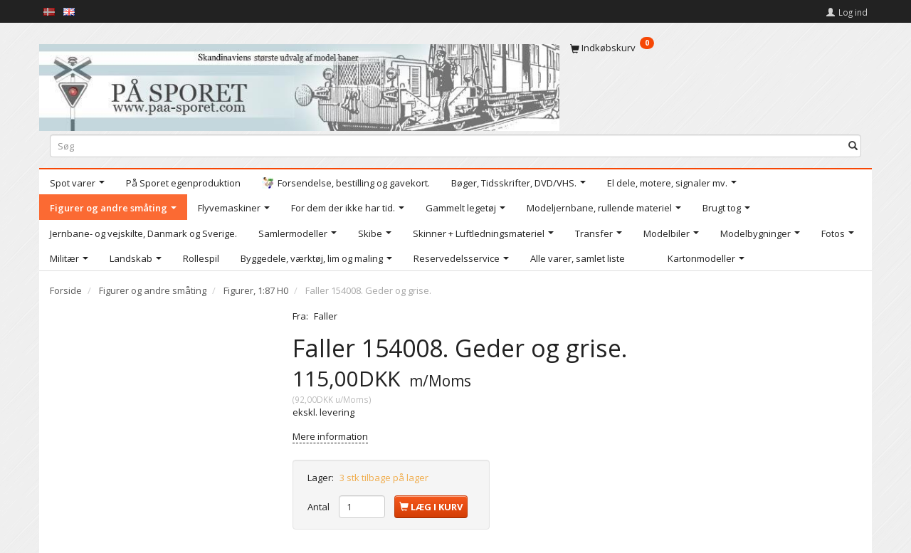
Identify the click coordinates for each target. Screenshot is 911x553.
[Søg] (853, 145)
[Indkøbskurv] (715, 47)
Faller (325, 316)
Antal (319, 506)
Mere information (330, 436)
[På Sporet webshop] (299, 84)
